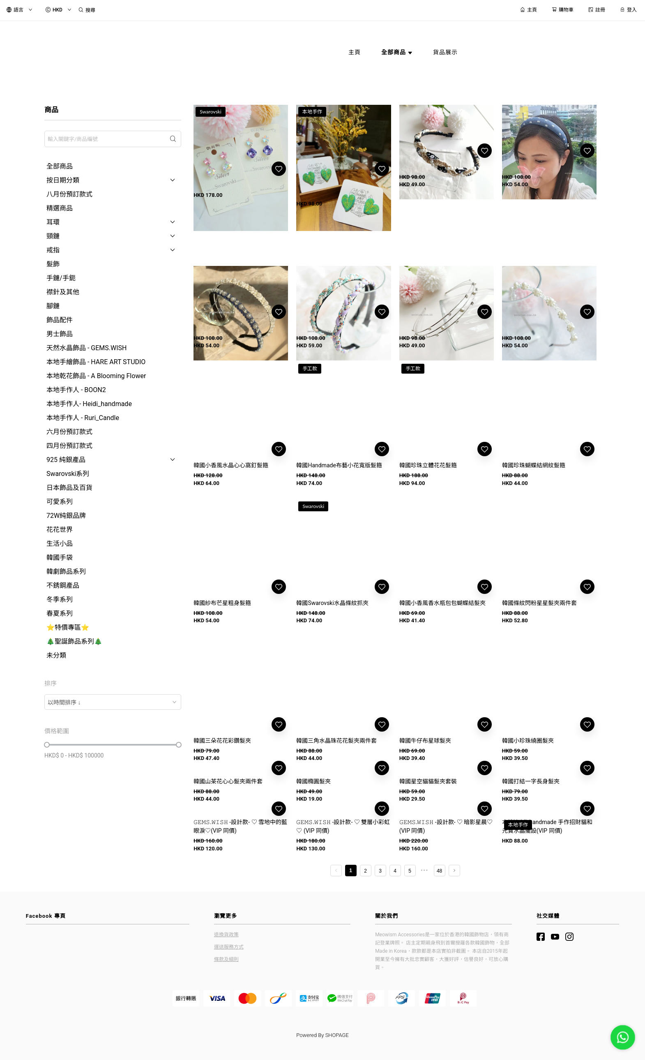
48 (439, 910)
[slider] (47, 745)
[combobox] (112, 702)
